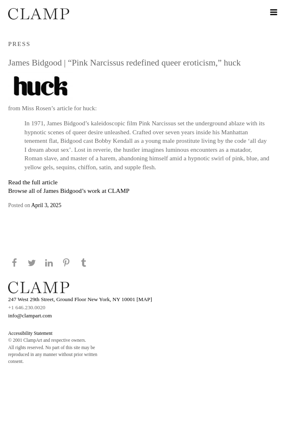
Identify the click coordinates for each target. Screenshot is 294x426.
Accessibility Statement (30, 333)
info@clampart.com (30, 315)
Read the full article (33, 182)
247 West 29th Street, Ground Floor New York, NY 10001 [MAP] (80, 299)
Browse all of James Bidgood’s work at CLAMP (68, 190)
